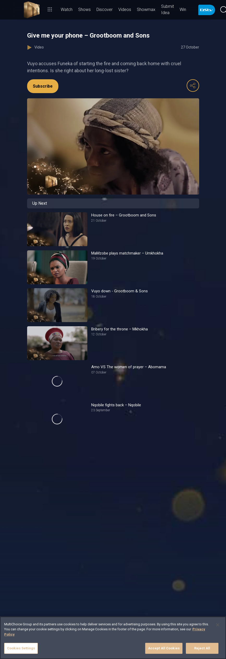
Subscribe (43, 86)
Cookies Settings (21, 648)
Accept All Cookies (164, 648)
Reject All (202, 648)
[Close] (217, 625)
